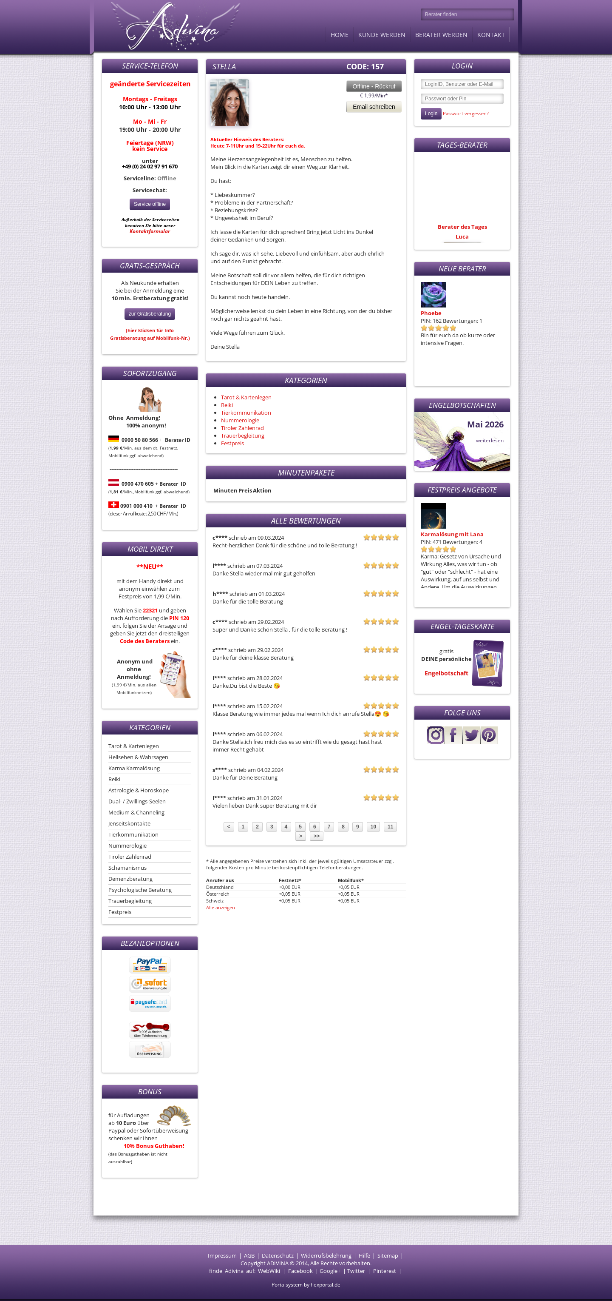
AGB (249, 1255)
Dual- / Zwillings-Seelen (137, 801)
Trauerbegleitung (130, 901)
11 (390, 827)
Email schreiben (374, 106)
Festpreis (119, 912)
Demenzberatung (130, 879)
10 (373, 827)
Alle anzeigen (220, 907)
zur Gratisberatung (150, 314)
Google (328, 1271)
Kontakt (491, 35)
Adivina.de (168, 25)
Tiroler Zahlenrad (129, 856)
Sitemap (387, 1255)
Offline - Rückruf (374, 86)
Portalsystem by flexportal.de (306, 1284)
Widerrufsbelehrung (326, 1255)
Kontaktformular (150, 231)
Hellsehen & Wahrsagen (138, 757)
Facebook (300, 1271)
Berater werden (441, 35)
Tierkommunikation (133, 834)
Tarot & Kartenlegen (133, 746)
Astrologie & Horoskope (138, 790)
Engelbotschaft (446, 673)
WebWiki (269, 1271)
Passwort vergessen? (466, 113)
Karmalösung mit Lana (452, 534)
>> (317, 836)
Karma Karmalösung (134, 768)
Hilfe (364, 1255)
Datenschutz (278, 1255)
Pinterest (384, 1271)
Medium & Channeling (136, 812)
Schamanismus (127, 867)
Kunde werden (381, 35)
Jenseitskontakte (129, 823)
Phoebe (431, 313)
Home (339, 35)
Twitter (356, 1271)
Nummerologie (127, 845)
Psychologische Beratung (140, 890)
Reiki (114, 779)
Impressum (222, 1255)
